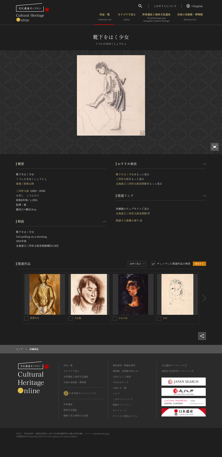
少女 (165, 318)
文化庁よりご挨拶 (122, 376)
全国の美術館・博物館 (190, 17)
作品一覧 (104, 17)
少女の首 (123, 318)
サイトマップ (119, 410)
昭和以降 (29, 183)
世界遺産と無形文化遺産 (156, 17)
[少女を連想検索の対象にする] (159, 318)
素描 (18, 183)
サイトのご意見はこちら (125, 416)
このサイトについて (165, 6)
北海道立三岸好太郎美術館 (131, 183)
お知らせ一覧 (119, 387)
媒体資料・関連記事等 (124, 365)
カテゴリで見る (127, 17)
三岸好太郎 (22, 191)
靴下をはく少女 (125, 174)
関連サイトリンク (122, 404)
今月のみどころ (121, 382)
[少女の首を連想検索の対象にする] (115, 318)
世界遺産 (68, 404)
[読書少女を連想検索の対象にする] (26, 318)
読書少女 (34, 317)
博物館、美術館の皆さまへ (126, 371)
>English (194, 6)
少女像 (77, 318)
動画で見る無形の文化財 (76, 415)
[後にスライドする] (203, 298)
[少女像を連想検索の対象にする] (70, 318)
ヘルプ (116, 393)
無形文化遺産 (70, 409)
